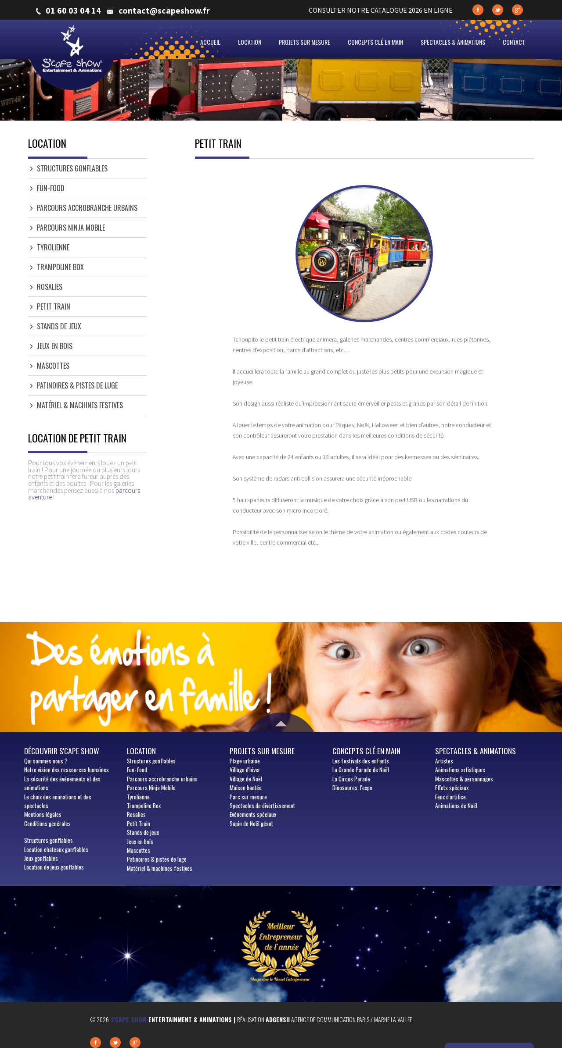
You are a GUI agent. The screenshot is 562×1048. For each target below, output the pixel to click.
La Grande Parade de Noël (360, 769)
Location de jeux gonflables (54, 867)
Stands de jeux (59, 326)
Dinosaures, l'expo (352, 787)
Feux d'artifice (450, 796)
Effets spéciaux (451, 787)
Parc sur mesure (248, 796)
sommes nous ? (46, 760)
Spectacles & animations (453, 41)
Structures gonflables (72, 168)
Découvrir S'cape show (61, 750)
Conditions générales (47, 823)
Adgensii (278, 1019)
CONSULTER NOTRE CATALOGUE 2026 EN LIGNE (381, 10)
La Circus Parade (351, 778)
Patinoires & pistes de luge (77, 385)
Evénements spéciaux (253, 814)
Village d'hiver (245, 769)
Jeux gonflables (41, 858)
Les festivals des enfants (360, 760)
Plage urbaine (245, 760)
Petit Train (53, 306)
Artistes (444, 760)
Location (249, 41)
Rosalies (49, 287)
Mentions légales (42, 814)
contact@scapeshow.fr (164, 10)
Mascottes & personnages (464, 778)
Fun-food (51, 188)
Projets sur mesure (304, 41)
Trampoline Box (60, 267)
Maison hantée (246, 787)
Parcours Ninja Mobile (71, 227)
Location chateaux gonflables (56, 849)
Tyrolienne (53, 247)
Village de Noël (246, 778)
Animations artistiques (460, 769)
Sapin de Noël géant (251, 823)
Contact (514, 41)
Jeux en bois (54, 346)
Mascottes (53, 365)
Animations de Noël (456, 805)
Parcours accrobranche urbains (87, 208)
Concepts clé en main (375, 41)
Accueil (210, 41)
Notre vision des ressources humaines (66, 769)
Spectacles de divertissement (262, 805)
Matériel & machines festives (80, 405)
